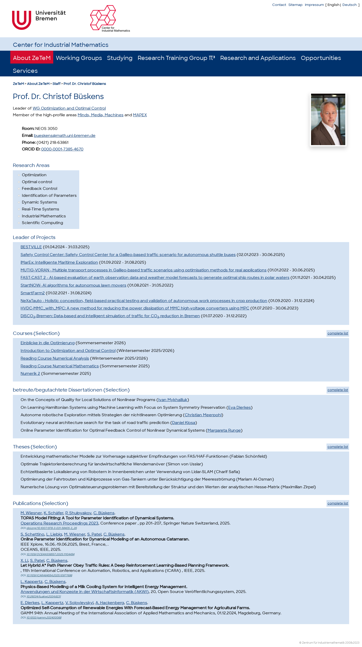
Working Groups (79, 58)
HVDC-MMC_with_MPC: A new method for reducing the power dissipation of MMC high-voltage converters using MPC (135, 308)
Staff (56, 84)
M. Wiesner (31, 513)
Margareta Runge (224, 430)
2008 (348, 642)
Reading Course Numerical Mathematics (60, 366)
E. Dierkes (30, 602)
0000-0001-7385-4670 (62, 149)
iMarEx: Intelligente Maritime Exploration (59, 262)
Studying (120, 58)
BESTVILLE (31, 247)
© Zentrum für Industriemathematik (322, 642)
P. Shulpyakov (78, 513)
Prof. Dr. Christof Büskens (85, 84)
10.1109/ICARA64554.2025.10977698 (49, 575)
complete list (338, 333)
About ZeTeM (32, 58)
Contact (279, 5)
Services (25, 71)
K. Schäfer (53, 513)
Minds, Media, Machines (100, 115)
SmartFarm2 (33, 293)
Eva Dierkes (239, 407)
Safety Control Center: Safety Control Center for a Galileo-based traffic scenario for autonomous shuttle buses (128, 254)
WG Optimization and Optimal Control (69, 108)
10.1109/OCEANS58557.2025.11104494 (50, 554)
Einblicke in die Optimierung (48, 342)
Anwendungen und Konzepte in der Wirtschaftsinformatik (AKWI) (85, 591)
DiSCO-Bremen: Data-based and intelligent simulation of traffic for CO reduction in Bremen (110, 315)
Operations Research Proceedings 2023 (59, 523)
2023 (356, 642)
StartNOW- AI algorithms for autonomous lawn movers (73, 285)
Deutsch (349, 5)
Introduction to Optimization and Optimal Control (68, 350)
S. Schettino (32, 534)
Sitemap (295, 5)
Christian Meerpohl (203, 415)
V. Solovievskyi (79, 602)
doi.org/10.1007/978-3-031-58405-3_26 (52, 528)
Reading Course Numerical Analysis (55, 358)
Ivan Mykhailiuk (172, 399)
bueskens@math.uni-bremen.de (64, 135)
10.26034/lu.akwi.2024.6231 (44, 596)
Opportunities (321, 58)
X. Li (24, 560)
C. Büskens (103, 513)
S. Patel (94, 534)
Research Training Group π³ (176, 58)
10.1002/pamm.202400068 (44, 617)
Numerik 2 (30, 373)
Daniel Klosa (183, 422)
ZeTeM (18, 84)
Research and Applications (258, 58)
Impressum (314, 5)
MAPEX (140, 115)
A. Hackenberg (109, 602)
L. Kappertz (31, 581)
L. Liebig (54, 534)
